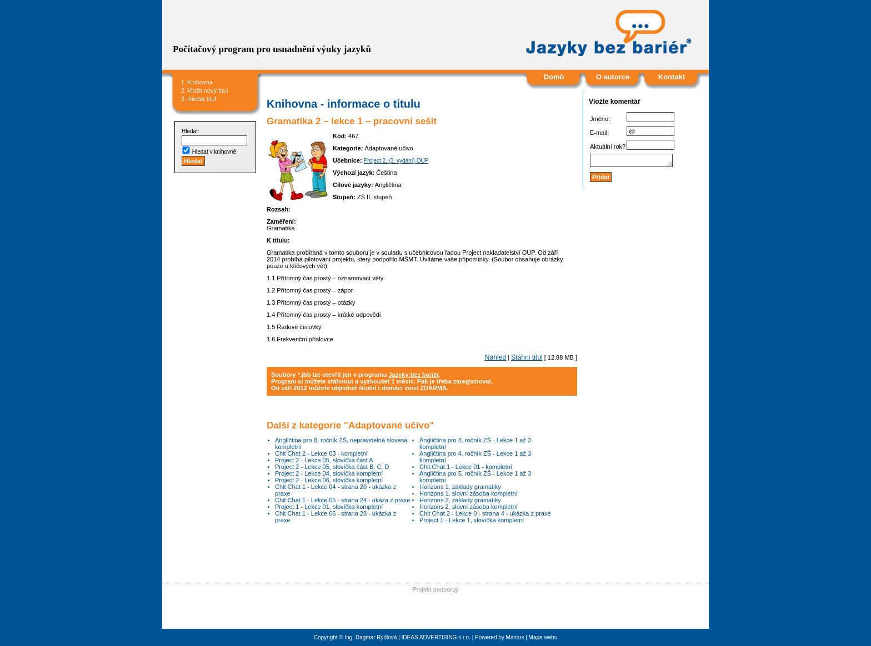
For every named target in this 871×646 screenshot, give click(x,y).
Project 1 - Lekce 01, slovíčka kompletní (329, 506)
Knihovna (200, 82)
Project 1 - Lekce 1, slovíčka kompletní (471, 520)
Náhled (495, 357)
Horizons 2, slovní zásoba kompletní (468, 506)
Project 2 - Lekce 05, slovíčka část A (324, 460)
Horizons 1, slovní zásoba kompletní (468, 493)
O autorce (613, 77)
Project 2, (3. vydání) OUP (396, 161)
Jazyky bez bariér (413, 374)
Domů (554, 77)
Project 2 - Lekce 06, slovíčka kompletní (329, 480)
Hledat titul (201, 98)
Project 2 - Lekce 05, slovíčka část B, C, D (332, 466)
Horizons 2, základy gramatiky (460, 500)
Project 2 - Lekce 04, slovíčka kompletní (329, 473)
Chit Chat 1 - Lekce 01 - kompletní (465, 466)
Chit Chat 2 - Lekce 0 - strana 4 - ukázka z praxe (485, 513)
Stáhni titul (526, 357)
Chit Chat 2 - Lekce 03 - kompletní (321, 453)
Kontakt (671, 77)
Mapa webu (543, 637)
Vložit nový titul (207, 90)
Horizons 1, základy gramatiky (460, 486)
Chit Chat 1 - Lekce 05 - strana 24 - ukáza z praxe (342, 500)
